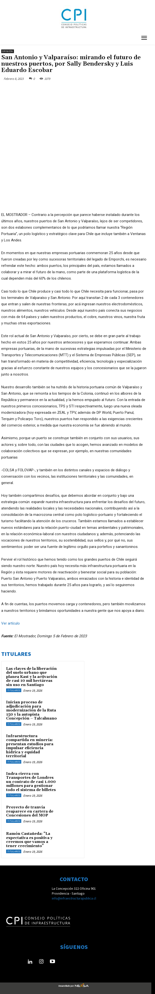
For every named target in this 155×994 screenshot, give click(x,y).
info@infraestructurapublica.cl (74, 898)
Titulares (13, 690)
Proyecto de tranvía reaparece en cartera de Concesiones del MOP (29, 811)
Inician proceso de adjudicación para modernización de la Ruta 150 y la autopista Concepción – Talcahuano (31, 710)
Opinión (7, 51)
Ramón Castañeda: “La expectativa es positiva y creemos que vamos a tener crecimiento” (29, 839)
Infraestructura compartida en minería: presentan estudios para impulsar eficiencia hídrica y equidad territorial (29, 746)
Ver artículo (10, 623)
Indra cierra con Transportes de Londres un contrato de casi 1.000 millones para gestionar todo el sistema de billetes (31, 781)
